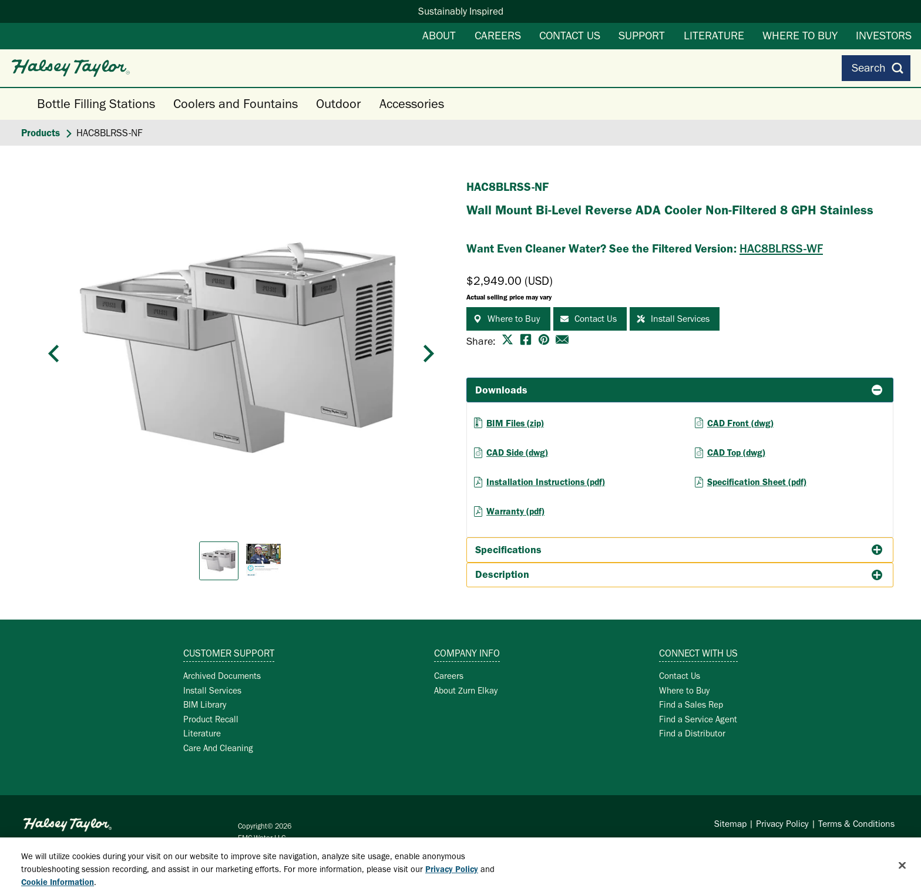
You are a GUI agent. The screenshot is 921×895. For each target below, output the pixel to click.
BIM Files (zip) (515, 423)
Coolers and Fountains (235, 104)
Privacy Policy (782, 823)
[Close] (902, 875)
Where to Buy (800, 35)
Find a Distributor (692, 733)
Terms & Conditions (856, 823)
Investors (884, 35)
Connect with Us (698, 653)
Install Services (212, 690)
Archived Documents (222, 675)
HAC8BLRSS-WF (781, 248)
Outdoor (338, 104)
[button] (53, 353)
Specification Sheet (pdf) (756, 481)
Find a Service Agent (698, 719)
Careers (498, 35)
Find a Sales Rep (691, 704)
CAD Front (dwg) (740, 423)
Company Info (467, 653)
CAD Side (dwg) (517, 452)
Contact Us (569, 35)
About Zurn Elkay (466, 690)
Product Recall (210, 719)
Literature (714, 35)
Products (40, 133)
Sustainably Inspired (460, 11)
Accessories (411, 104)
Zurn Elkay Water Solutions (88, 841)
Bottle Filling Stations (96, 104)
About (439, 35)
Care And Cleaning (218, 747)
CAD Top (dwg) (736, 452)
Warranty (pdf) (515, 511)
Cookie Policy (673, 846)
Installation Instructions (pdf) (545, 481)
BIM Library (204, 704)
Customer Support (228, 653)
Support (642, 35)
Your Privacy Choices (748, 846)
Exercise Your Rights (855, 846)
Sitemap (730, 823)
